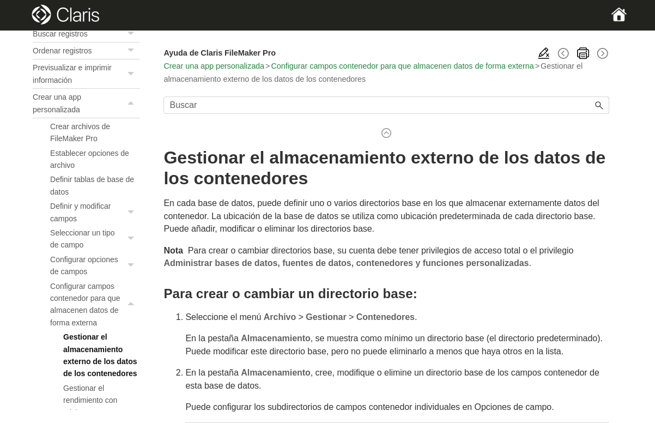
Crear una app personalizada (86, 103)
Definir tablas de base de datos (92, 185)
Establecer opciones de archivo (89, 159)
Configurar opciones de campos (95, 265)
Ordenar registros (86, 51)
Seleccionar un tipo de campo (95, 239)
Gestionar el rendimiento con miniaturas (90, 400)
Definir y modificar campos (95, 212)
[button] (132, 34)
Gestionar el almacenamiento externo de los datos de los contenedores (100, 355)
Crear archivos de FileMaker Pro (80, 132)
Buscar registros (86, 34)
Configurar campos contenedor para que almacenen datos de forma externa (95, 304)
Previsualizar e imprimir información (86, 73)
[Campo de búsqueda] (386, 105)
